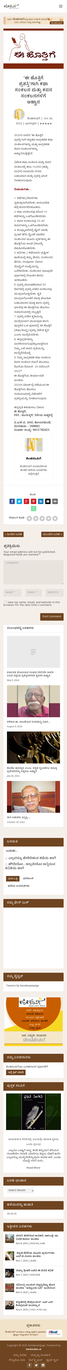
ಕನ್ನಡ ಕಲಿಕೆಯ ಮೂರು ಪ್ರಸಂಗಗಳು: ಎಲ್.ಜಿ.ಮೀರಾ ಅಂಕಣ (35, 1255)
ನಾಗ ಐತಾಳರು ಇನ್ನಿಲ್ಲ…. (19, 818)
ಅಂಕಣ (33, 1261)
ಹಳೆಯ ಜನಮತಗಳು (18, 886)
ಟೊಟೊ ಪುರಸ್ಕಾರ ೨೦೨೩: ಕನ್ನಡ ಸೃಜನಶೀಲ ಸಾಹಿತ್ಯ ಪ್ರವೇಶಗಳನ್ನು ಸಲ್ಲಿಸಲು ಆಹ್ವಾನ (32, 770)
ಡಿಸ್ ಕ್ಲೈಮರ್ (35, 1360)
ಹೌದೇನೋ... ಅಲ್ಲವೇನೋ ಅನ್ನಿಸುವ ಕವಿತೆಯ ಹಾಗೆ (30, 866)
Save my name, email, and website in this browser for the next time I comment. (31, 604)
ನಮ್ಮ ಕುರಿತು (20, 1355)
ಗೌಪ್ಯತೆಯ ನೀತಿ (17, 1360)
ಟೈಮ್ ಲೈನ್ (52, 1360)
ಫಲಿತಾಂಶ (28, 879)
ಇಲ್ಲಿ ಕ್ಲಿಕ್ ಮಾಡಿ (16, 1073)
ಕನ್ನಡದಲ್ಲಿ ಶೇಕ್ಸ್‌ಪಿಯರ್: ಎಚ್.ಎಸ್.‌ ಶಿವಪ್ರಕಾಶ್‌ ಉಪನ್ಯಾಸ (35, 1304)
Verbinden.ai (33, 1349)
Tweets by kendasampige (22, 986)
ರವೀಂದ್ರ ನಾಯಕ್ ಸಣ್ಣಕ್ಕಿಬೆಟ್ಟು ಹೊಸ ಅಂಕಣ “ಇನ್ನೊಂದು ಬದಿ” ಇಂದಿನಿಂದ (35, 1287)
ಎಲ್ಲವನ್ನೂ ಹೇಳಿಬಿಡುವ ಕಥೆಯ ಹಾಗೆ (32, 858)
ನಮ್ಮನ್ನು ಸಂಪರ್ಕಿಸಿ (41, 1355)
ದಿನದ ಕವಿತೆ (35, 1275)
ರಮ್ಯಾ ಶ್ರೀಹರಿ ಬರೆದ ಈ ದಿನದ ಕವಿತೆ (34, 1271)
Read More (33, 1168)
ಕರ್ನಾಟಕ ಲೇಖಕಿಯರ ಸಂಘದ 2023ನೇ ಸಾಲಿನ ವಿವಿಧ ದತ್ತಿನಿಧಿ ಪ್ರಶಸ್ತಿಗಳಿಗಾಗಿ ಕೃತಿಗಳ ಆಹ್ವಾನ (30, 674)
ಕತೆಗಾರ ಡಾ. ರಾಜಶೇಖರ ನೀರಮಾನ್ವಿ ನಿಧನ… (28, 722)
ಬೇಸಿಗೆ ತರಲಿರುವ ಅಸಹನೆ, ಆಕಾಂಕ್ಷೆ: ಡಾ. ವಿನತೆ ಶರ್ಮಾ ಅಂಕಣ (37, 1237)
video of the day (38, 1310)
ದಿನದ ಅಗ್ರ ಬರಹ (37, 1243)
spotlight (31, 124)
